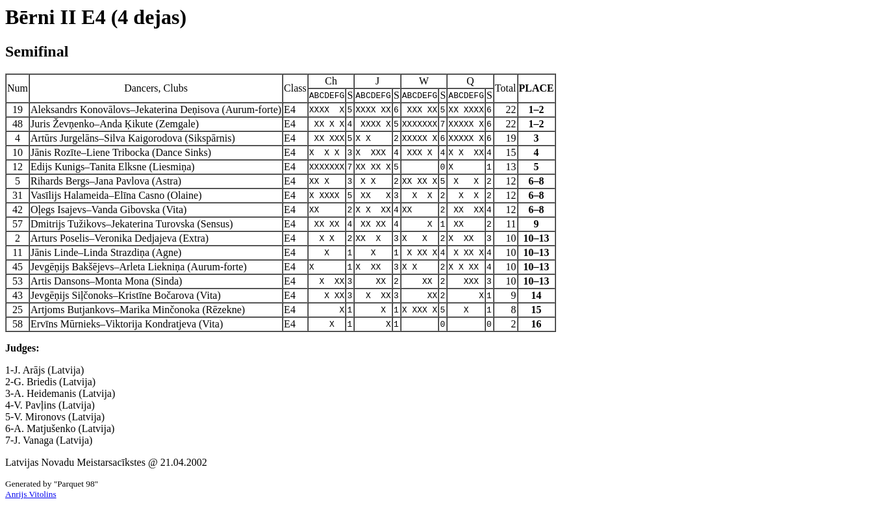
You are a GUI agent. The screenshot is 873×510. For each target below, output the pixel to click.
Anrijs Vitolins (31, 494)
